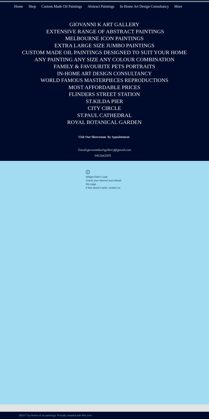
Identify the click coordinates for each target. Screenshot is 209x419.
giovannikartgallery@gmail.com (109, 150)
